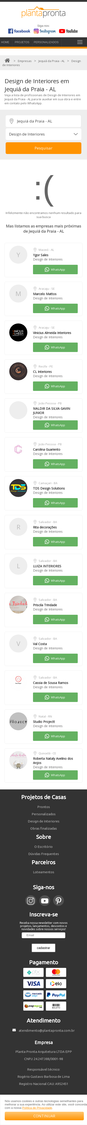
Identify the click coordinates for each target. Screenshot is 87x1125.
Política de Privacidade (37, 1107)
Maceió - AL (46, 250)
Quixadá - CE (47, 753)
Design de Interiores (48, 259)
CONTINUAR (44, 1116)
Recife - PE (46, 366)
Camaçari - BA (48, 483)
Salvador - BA (48, 522)
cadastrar (43, 948)
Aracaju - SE (47, 289)
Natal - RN (45, 716)
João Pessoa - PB (50, 403)
